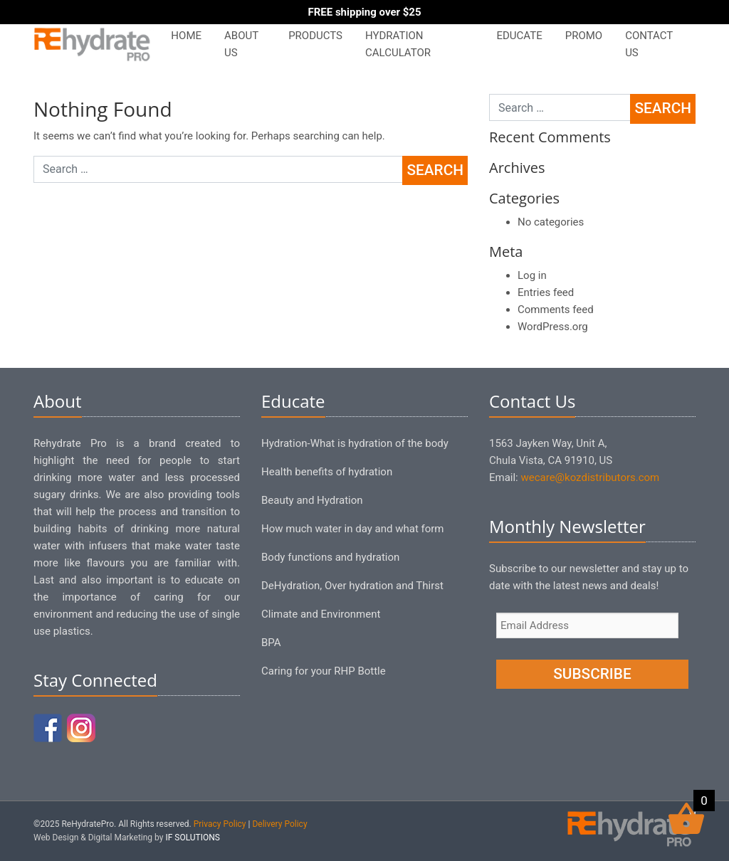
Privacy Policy (220, 824)
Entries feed (546, 292)
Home (186, 35)
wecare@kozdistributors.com (589, 477)
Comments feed (556, 309)
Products (315, 35)
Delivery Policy (279, 824)
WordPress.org (553, 326)
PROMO (583, 35)
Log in (532, 275)
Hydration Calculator (398, 44)
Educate (519, 35)
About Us (241, 44)
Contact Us (649, 44)
